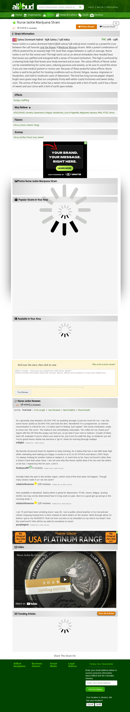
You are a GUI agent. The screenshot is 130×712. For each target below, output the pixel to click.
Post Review (23, 392)
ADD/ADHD (19, 112)
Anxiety (29, 112)
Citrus (16, 125)
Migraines (84, 112)
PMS (100, 112)
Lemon (23, 125)
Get (90, 704)
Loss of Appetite (71, 112)
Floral (29, 137)
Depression (39, 112)
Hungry (16, 100)
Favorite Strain (107, 26)
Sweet (30, 125)
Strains (48, 15)
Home (16, 15)
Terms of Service (74, 387)
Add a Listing (112, 7)
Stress (111, 112)
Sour (35, 137)
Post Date (26, 410)
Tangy (36, 125)
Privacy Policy (59, 387)
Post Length (39, 410)
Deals (83, 15)
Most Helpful (69, 410)
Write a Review (86, 26)
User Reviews (54, 410)
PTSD (105, 112)
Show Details (84, 410)
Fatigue (48, 112)
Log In (91, 7)
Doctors (96, 15)
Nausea (93, 112)
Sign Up (100, 7)
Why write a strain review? (103, 364)
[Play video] (65, 579)
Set (98, 704)
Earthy (23, 137)
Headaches (58, 112)
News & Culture (66, 15)
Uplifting (25, 100)
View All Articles (106, 613)
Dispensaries (32, 15)
